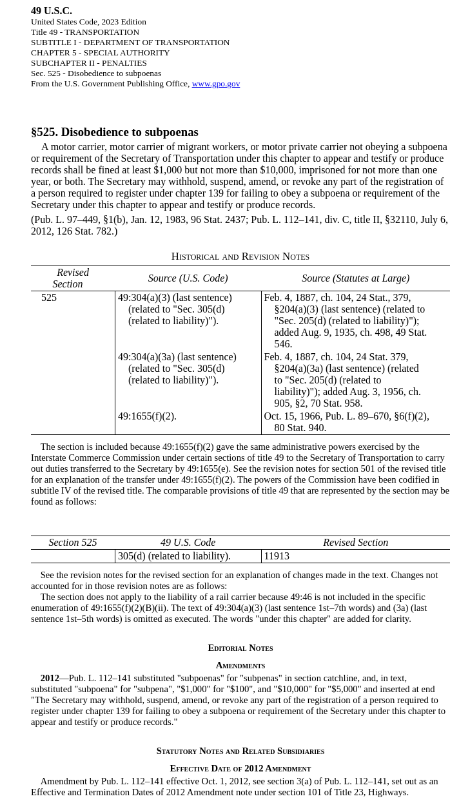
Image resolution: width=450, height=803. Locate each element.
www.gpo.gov (216, 83)
